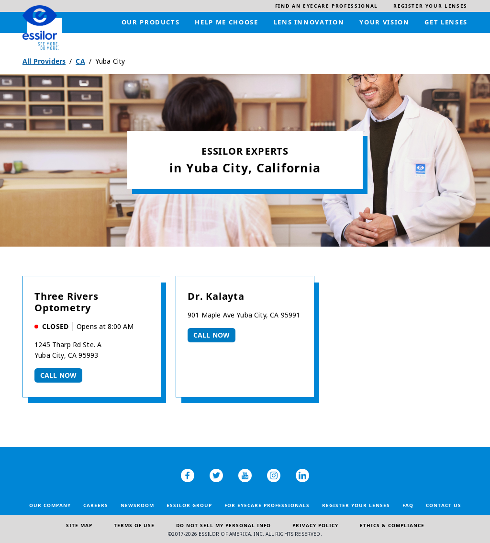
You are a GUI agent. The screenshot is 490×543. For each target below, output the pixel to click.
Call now (58, 375)
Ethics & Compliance (392, 525)
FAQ (407, 505)
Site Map (79, 525)
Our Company (50, 505)
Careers (95, 505)
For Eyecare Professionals (267, 505)
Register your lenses (356, 505)
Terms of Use (134, 525)
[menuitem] (326, 6)
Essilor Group (189, 505)
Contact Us (443, 505)
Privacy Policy (315, 525)
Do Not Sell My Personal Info (223, 525)
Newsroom (137, 505)
